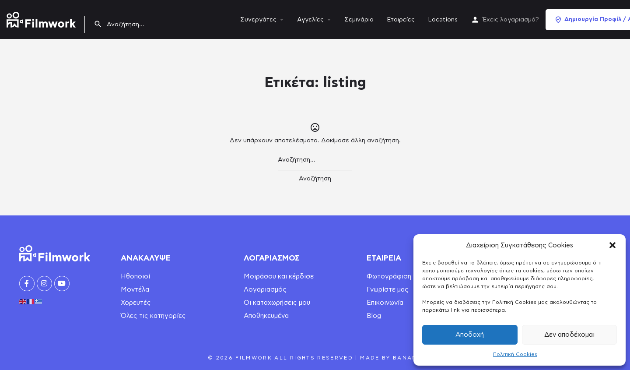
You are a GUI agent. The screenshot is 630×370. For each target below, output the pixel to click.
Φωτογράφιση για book (404, 276)
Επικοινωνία (385, 303)
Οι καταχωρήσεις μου (277, 303)
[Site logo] (42, 17)
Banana (407, 358)
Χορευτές (136, 303)
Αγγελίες (310, 20)
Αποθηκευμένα (266, 316)
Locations (443, 20)
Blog (374, 316)
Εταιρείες (401, 20)
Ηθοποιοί (135, 276)
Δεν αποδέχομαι (569, 334)
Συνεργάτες (258, 20)
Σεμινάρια (359, 20)
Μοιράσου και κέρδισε (279, 276)
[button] (612, 245)
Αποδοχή (469, 334)
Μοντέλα (135, 289)
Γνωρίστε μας (388, 289)
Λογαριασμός (265, 289)
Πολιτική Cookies (515, 354)
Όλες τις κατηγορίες (153, 316)
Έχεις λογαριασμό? (511, 20)
